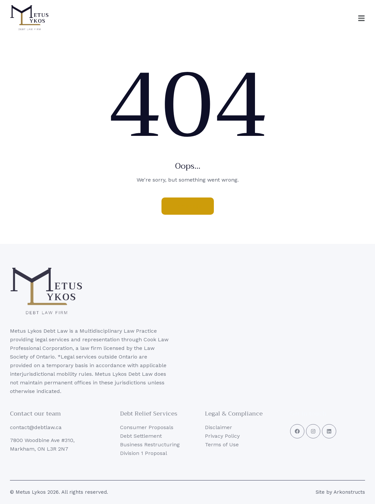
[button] (346, 18)
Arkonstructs (349, 492)
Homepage (187, 206)
